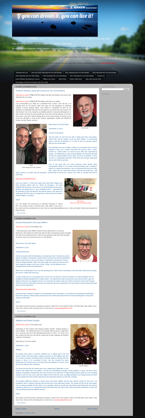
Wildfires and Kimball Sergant (27, 321)
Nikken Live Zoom (49, 79)
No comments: (21, 213)
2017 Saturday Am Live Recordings (82, 76)
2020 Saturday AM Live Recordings (104, 72)
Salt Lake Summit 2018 (93, 79)
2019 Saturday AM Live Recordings (27, 76)
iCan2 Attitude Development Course (28, 79)
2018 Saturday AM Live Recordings (54, 76)
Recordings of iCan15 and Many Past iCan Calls (32, 82)
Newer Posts (21, 409)
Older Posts (92, 409)
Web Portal (62, 79)
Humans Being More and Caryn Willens (31, 222)
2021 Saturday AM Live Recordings (77, 72)
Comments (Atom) (29, 413)
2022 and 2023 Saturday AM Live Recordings (46, 72)
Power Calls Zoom (76, 79)
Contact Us (101, 76)
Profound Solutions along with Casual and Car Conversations (40, 91)
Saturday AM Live (22, 72)
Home (56, 409)
